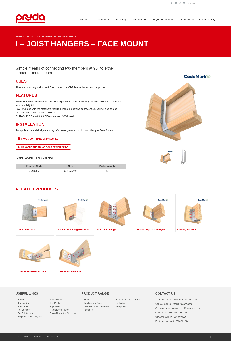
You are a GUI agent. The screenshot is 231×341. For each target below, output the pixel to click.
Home (19, 36)
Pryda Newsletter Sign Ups (63, 313)
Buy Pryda (187, 19)
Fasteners (88, 310)
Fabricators (140, 19)
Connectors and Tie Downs (97, 306)
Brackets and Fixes (93, 303)
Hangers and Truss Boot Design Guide (43, 147)
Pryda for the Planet (59, 310)
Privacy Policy (52, 337)
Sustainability (207, 19)
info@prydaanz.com (182, 304)
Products (85, 19)
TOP (212, 337)
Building (121, 19)
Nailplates (120, 303)
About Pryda (56, 299)
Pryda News (56, 306)
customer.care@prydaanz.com (185, 308)
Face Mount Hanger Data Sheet (39, 138)
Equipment (121, 306)
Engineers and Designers (30, 316)
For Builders (24, 310)
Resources (104, 19)
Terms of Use (39, 337)
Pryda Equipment (163, 19)
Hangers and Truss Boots (57, 36)
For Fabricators (25, 313)
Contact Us (23, 303)
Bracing (87, 299)
